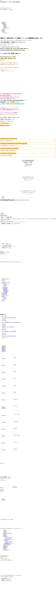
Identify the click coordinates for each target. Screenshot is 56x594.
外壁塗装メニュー (5, 536)
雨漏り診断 (5, 546)
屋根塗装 (4, 25)
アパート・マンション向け (7, 544)
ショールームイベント (6, 284)
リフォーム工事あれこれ (5, 292)
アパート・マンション (6, 28)
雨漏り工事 (5, 26)
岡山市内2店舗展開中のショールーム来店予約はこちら (8, 145)
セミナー (4, 286)
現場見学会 (5, 285)
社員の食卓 (3, 300)
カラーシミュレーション (6, 550)
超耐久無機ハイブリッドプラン (9, 539)
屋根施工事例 (5, 289)
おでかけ (4, 298)
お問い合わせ (5, 535)
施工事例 (3, 29)
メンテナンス (4, 279)
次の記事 (3, 196)
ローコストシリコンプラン (8, 537)
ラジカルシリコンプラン (8, 542)
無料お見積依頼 (2, 253)
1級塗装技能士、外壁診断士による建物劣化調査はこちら (9, 150)
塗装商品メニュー (4, 23)
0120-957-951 (5, 123)
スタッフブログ (5, 549)
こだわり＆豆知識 (4, 294)
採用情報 (4, 534)
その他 (3, 280)
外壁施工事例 (5, 288)
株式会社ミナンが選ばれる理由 (7, 533)
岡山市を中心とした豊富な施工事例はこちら (7, 140)
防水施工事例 (5, 291)
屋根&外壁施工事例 (6, 290)
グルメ (4, 299)
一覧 (2, 197)
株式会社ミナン (2, 48)
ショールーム (5, 531)
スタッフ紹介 (5, 32)
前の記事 (3, 198)
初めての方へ (5, 532)
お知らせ (4, 283)
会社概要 (4, 530)
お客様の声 (3, 30)
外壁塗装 (4, 24)
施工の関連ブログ (4, 293)
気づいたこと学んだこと (5, 295)
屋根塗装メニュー (5, 540)
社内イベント (5, 297)
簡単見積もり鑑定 (5, 545)
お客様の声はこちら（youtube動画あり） (6, 155)
